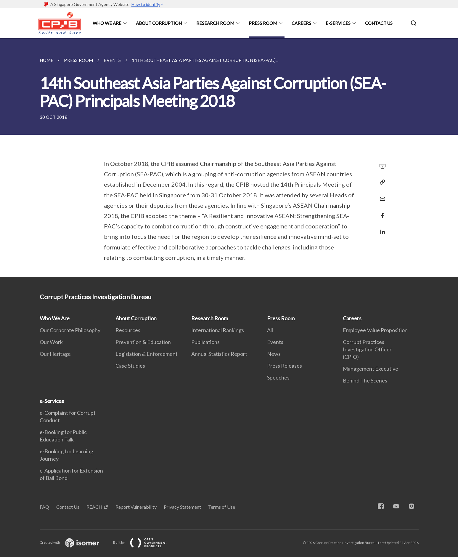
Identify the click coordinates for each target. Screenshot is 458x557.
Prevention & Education (143, 342)
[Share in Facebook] (380, 212)
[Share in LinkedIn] (380, 228)
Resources (127, 330)
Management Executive (370, 368)
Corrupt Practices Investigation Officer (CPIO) (367, 349)
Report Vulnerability (136, 507)
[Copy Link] (380, 182)
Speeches (278, 377)
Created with (74, 542)
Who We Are (107, 23)
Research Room (215, 23)
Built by (144, 542)
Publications (205, 342)
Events (275, 342)
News (274, 353)
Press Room (263, 23)
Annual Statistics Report (219, 353)
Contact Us (379, 23)
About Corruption (159, 23)
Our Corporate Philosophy (70, 330)
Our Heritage (55, 353)
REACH (94, 507)
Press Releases (284, 365)
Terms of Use (221, 507)
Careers (301, 23)
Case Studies (130, 365)
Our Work (51, 342)
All (270, 330)
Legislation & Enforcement (146, 353)
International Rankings (217, 330)
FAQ (44, 507)
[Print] (380, 166)
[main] (229, 157)
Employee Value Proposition (375, 330)
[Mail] (380, 195)
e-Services (338, 23)
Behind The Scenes (365, 380)
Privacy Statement (182, 507)
